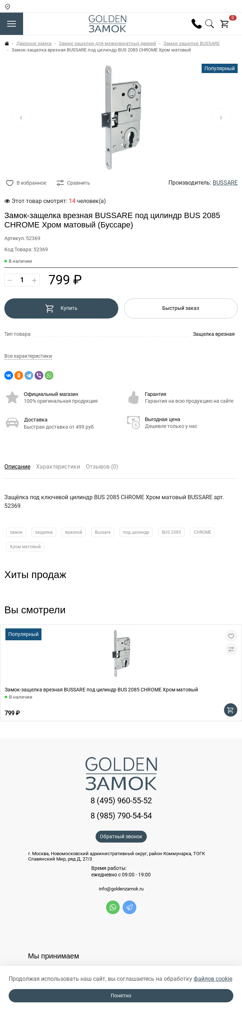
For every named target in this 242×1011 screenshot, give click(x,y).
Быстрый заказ (180, 308)
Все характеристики (28, 356)
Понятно (121, 995)
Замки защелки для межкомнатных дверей (107, 43)
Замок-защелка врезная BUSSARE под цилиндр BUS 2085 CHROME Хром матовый (101, 689)
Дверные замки (34, 43)
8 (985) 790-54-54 (121, 815)
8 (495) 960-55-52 (121, 800)
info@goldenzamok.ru (121, 889)
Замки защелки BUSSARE (191, 43)
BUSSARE (225, 182)
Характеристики (58, 466)
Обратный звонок (121, 836)
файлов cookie (213, 978)
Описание (17, 466)
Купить (61, 308)
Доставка (36, 420)
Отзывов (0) (102, 466)
